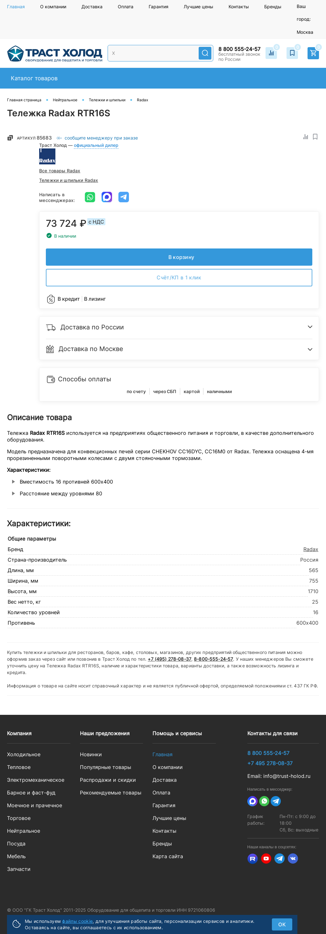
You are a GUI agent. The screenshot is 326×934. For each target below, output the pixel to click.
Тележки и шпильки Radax (68, 180)
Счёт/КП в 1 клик (179, 277)
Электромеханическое (35, 780)
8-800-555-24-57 (213, 659)
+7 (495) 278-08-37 (169, 659)
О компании (53, 6)
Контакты (239, 6)
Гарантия (158, 6)
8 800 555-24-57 (239, 49)
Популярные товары (105, 767)
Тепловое (19, 767)
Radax (310, 549)
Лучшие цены (198, 6)
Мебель (16, 856)
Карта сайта (167, 856)
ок (282, 924)
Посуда (16, 843)
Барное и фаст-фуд (31, 792)
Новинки (91, 754)
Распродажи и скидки (108, 780)
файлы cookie (77, 921)
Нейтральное (23, 831)
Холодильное (23, 754)
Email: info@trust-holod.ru (278, 776)
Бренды (272, 6)
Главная (16, 6)
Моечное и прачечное (34, 805)
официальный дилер (96, 145)
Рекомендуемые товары (110, 792)
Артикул (34, 138)
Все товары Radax (59, 170)
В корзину (181, 257)
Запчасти (19, 869)
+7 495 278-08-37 (270, 763)
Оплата (125, 6)
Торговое (19, 818)
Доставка (92, 6)
